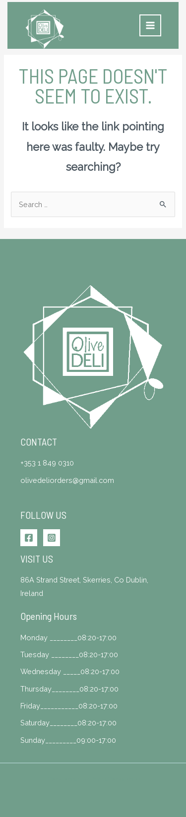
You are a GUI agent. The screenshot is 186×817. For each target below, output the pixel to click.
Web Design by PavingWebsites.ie (94, 778)
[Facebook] (28, 537)
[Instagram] (51, 537)
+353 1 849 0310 (47, 463)
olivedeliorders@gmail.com (67, 480)
